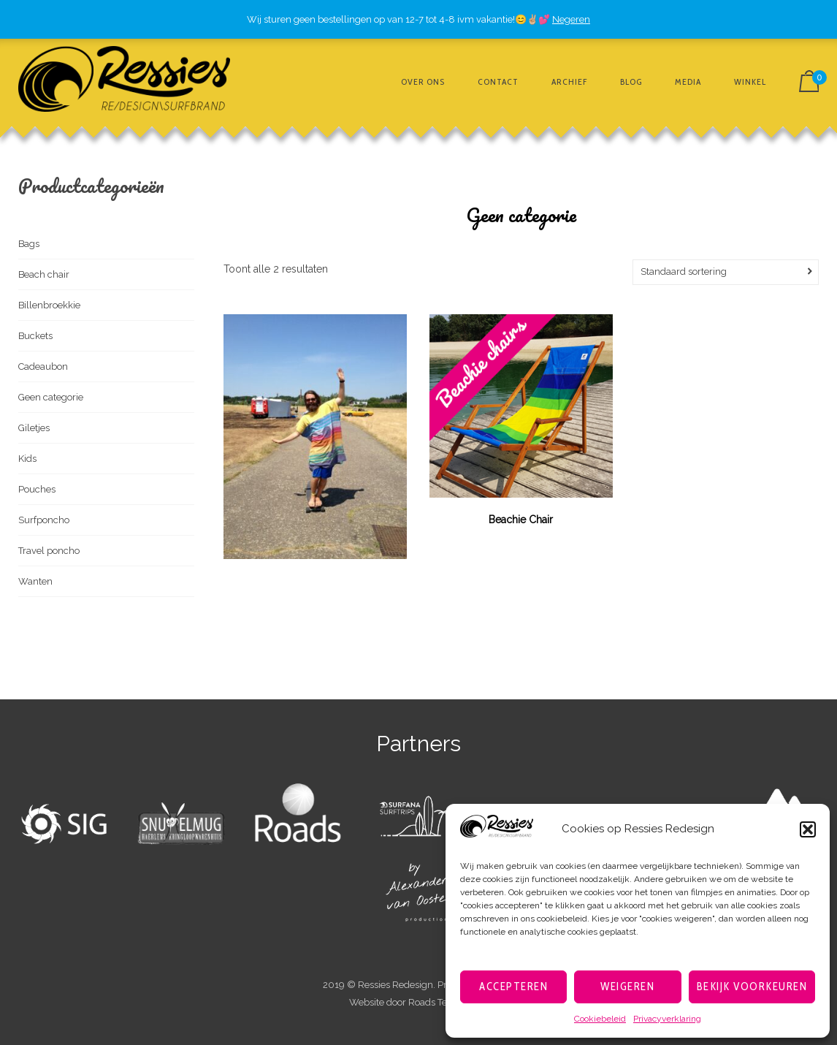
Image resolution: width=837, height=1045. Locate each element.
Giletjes (34, 427)
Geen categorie (50, 397)
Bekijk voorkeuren (752, 986)
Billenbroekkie (49, 305)
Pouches (37, 489)
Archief (569, 81)
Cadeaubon (43, 366)
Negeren (571, 19)
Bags (28, 243)
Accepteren (513, 986)
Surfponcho (43, 519)
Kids (27, 458)
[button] (807, 829)
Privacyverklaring (667, 1019)
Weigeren (627, 986)
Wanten (35, 581)
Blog (631, 81)
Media (688, 81)
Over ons (423, 81)
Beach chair (43, 274)
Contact (498, 81)
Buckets (35, 335)
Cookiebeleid (600, 1019)
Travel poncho (49, 550)
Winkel (750, 81)
